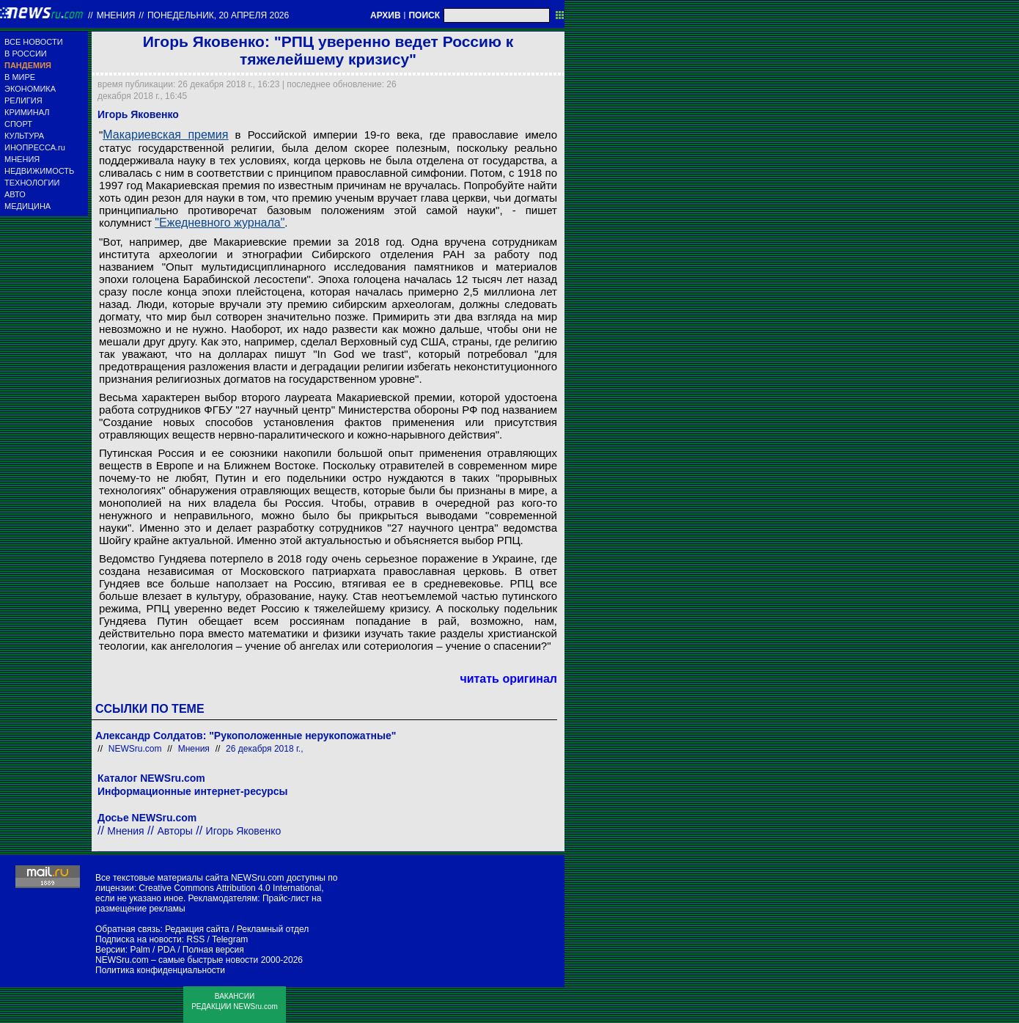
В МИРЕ (19, 77)
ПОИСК (424, 15)
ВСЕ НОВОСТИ (33, 41)
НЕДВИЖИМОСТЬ (39, 170)
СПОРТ (18, 124)
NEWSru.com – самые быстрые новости (176, 960)
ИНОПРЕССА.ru (34, 147)
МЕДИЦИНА (27, 206)
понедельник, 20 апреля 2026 (218, 15)
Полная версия (213, 950)
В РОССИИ (25, 53)
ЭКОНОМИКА (30, 88)
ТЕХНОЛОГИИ (31, 182)
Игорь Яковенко (244, 831)
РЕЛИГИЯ (23, 100)
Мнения (116, 15)
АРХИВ (385, 15)
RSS (195, 939)
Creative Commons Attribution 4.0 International (230, 888)
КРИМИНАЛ (26, 112)
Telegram (230, 939)
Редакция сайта (197, 929)
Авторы (174, 831)
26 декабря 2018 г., (264, 749)
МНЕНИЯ (22, 159)
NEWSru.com (135, 749)
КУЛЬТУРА (24, 135)
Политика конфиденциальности (160, 970)
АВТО (15, 194)
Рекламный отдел (273, 929)
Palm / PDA (152, 950)
